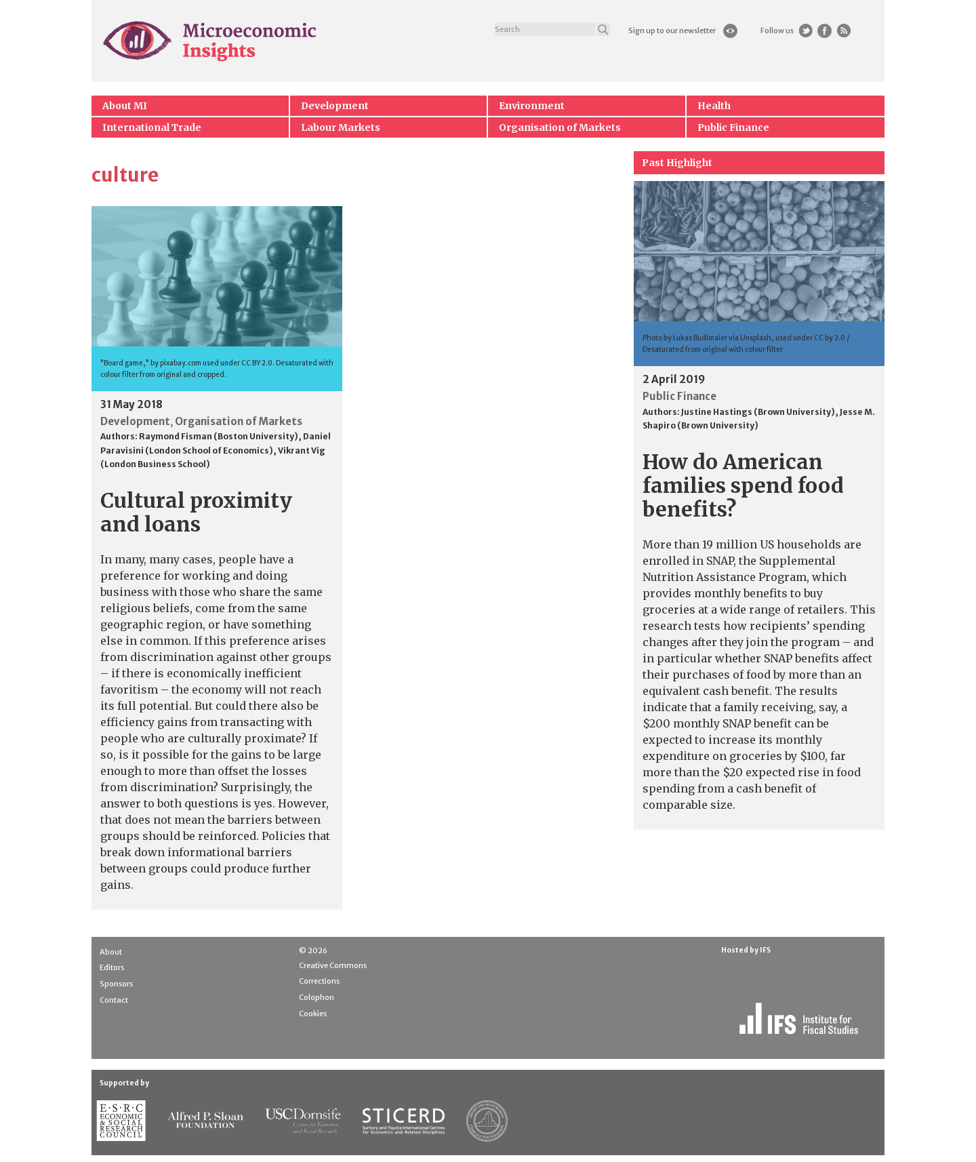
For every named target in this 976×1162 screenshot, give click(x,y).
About (111, 952)
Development (335, 106)
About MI (124, 106)
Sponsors (116, 983)
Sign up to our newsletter (672, 30)
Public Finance (733, 127)
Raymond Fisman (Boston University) (218, 436)
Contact (114, 1000)
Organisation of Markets (560, 127)
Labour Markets (340, 127)
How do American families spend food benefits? (743, 485)
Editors (112, 967)
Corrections (319, 981)
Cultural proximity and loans (196, 512)
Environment (532, 106)
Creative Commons (333, 965)
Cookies (313, 1013)
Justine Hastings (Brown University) (758, 412)
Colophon (316, 997)
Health (714, 106)
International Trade (151, 127)
